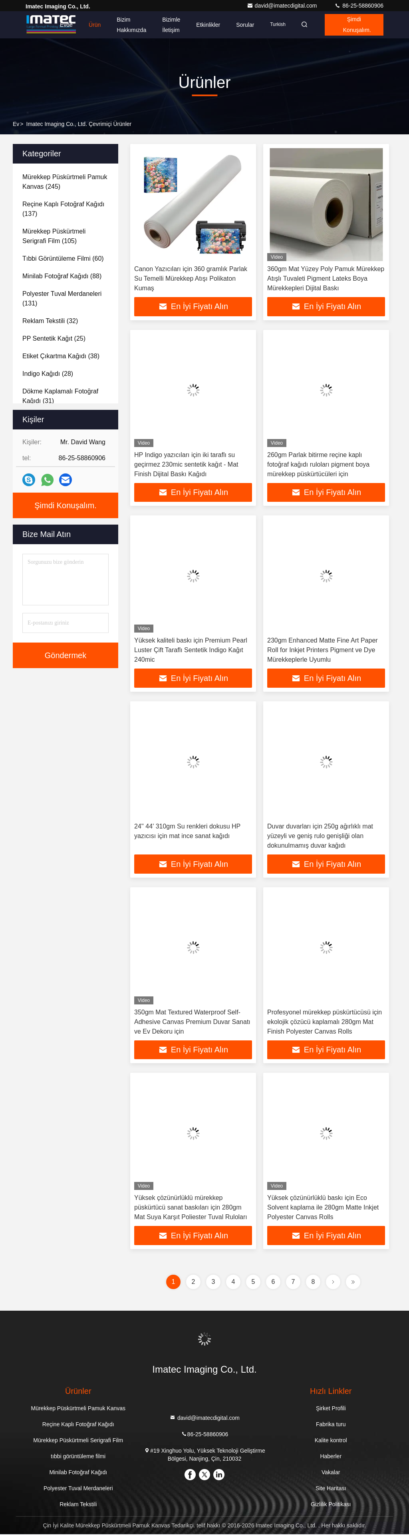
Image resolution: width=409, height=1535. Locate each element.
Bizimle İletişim (169, 24)
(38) (60, 356)
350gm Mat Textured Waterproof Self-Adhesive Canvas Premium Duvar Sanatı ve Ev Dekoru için (192, 1022)
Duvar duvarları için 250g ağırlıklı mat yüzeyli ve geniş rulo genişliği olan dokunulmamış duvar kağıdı (320, 836)
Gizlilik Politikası (331, 1505)
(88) (61, 276)
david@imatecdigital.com (283, 5)
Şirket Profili (331, 1409)
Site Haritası (331, 1489)
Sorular (243, 25)
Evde (64, 25)
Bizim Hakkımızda (129, 24)
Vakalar (331, 1473)
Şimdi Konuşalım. (356, 24)
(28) (47, 373)
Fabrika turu (331, 1425)
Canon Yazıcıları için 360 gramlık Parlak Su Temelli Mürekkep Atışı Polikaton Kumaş (190, 278)
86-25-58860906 (358, 5)
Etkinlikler (206, 25)
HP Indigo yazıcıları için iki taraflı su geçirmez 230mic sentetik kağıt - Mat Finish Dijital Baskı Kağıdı (186, 464)
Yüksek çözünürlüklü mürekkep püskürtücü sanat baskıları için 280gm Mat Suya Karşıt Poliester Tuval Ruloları (190, 1208)
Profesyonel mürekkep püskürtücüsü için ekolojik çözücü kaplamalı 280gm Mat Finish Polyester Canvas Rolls (324, 1022)
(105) (53, 236)
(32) (50, 320)
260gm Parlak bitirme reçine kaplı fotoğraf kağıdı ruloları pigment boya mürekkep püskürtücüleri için (318, 464)
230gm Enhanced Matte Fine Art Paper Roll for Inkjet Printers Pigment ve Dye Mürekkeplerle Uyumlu (322, 650)
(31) (60, 396)
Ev (16, 124)
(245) (64, 182)
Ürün (92, 25)
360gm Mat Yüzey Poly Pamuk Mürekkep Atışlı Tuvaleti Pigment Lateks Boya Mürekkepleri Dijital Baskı (325, 278)
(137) (63, 209)
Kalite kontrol (331, 1441)
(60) (63, 258)
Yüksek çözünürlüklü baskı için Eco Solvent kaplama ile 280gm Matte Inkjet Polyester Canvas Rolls (323, 1208)
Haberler (330, 1457)
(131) (61, 298)
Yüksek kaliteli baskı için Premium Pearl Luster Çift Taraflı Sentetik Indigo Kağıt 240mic (190, 650)
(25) (53, 338)
